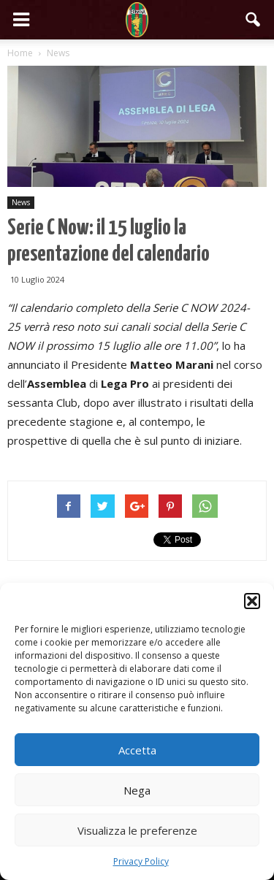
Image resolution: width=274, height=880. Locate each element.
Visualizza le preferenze (137, 830)
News (21, 202)
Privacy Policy (141, 861)
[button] (252, 601)
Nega (137, 790)
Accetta (137, 750)
